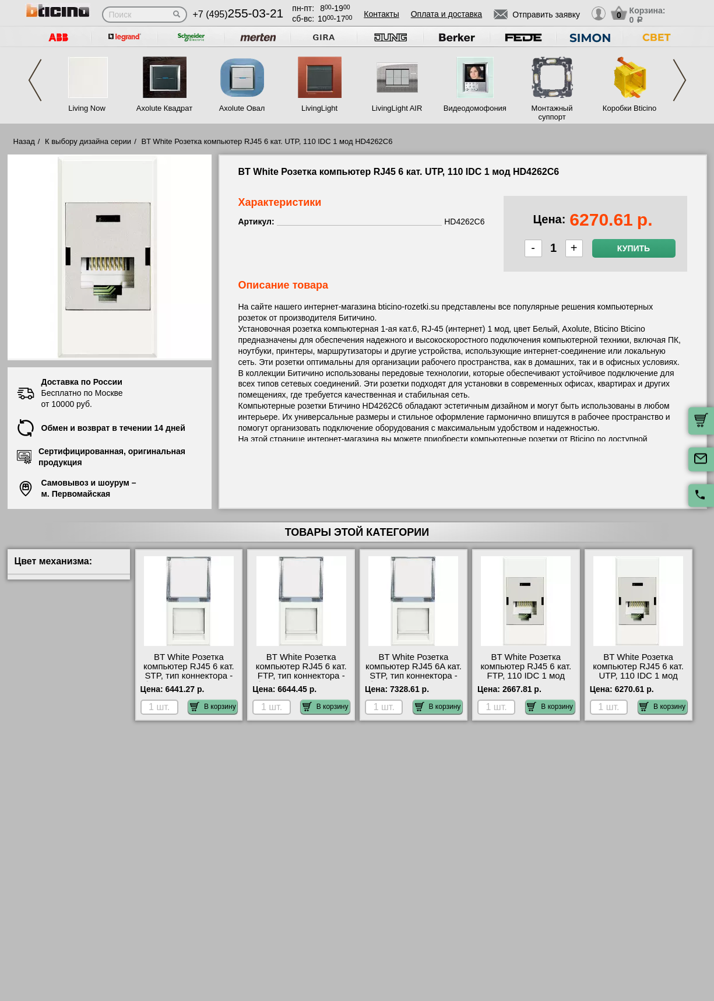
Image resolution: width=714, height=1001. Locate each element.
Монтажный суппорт (552, 112)
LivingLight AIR (397, 108)
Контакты (381, 14)
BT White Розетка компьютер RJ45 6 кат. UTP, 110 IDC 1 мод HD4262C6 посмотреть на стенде (638, 675)
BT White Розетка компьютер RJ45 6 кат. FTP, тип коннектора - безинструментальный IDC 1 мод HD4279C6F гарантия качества (301, 680)
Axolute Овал (242, 108)
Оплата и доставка (446, 14)
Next (680, 80)
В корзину (213, 706)
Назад (24, 141)
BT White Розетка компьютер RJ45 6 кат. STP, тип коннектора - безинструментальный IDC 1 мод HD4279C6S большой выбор (189, 680)
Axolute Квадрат (164, 108)
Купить (633, 248)
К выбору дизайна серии (88, 141)
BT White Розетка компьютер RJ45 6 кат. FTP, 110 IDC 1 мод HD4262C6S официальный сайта (525, 675)
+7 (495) (238, 14)
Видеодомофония (474, 108)
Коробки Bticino (629, 108)
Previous (35, 80)
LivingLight (319, 108)
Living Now (86, 108)
